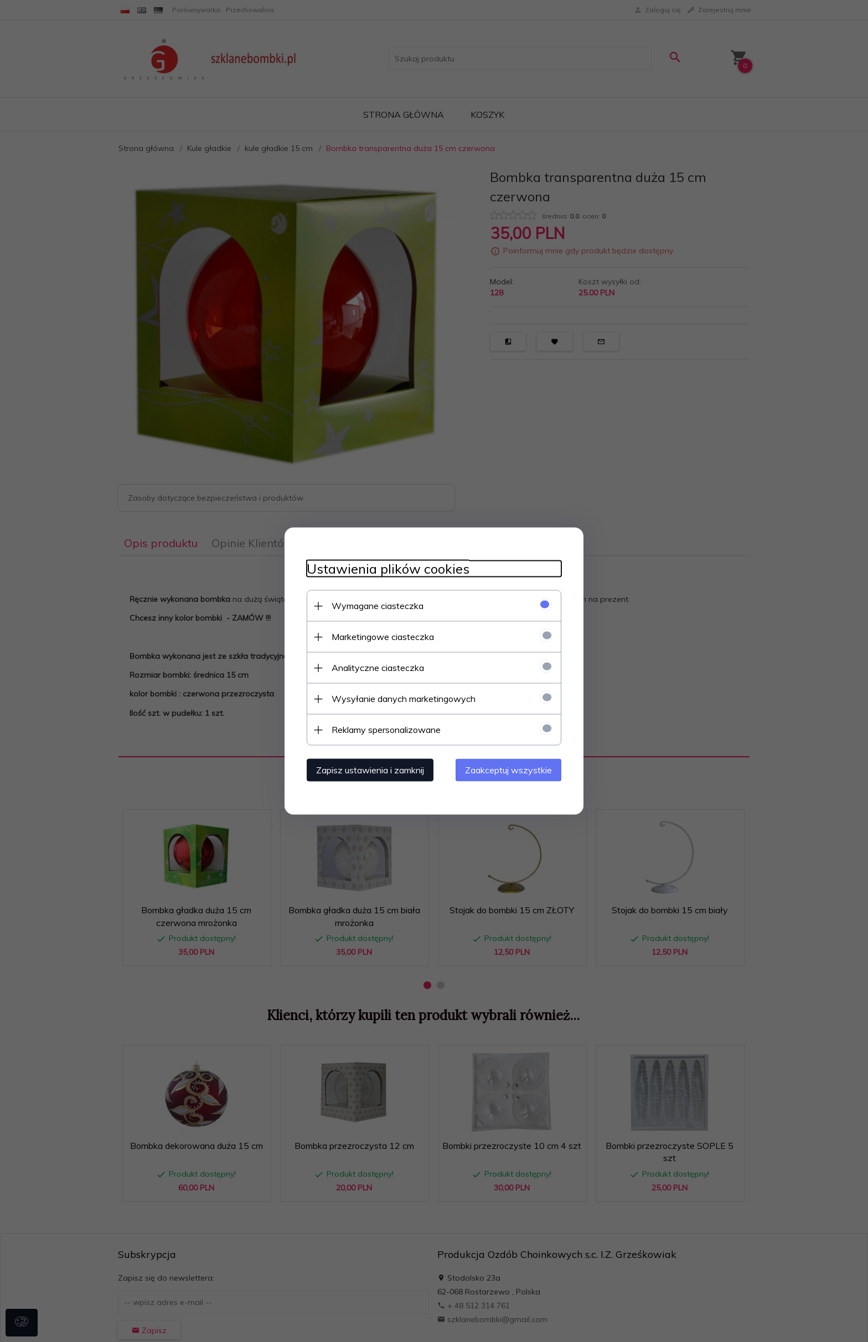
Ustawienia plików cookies (388, 569)
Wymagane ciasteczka (377, 605)
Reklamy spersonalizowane (386, 729)
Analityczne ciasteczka (378, 667)
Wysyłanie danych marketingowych (404, 698)
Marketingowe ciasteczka (383, 636)
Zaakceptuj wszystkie (508, 770)
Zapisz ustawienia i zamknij (370, 770)
